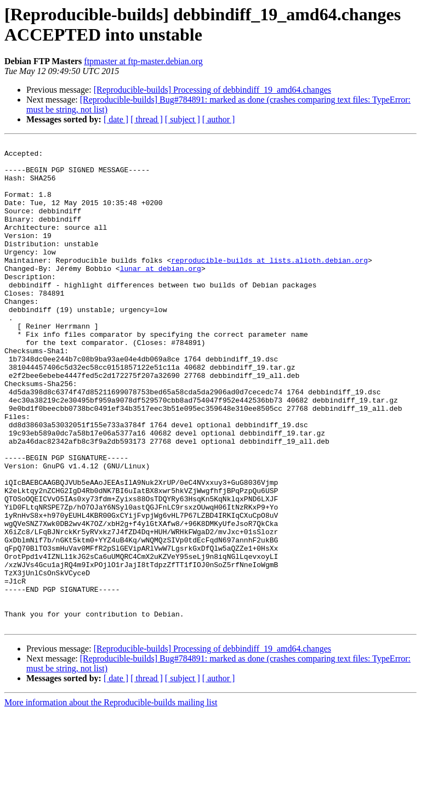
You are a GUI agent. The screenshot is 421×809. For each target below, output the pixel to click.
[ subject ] (182, 119)
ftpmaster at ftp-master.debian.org (143, 61)
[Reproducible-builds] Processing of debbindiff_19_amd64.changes (212, 89)
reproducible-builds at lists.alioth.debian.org (269, 285)
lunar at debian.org (160, 294)
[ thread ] (146, 119)
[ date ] (116, 119)
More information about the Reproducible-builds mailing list (110, 799)
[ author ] (218, 119)
